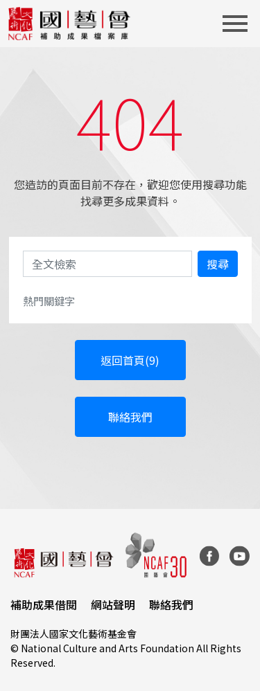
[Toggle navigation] (239, 23)
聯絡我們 (130, 417)
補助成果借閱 (43, 604)
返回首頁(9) (130, 360)
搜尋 (218, 263)
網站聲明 (113, 604)
